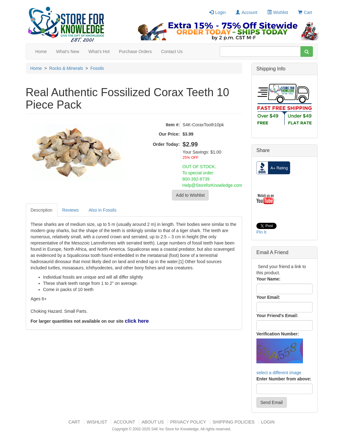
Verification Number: (277, 333)
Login (217, 12)
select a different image (278, 372)
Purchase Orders (135, 51)
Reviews (70, 210)
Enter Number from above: (283, 378)
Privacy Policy (188, 421)
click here (137, 321)
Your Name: (268, 278)
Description (41, 210)
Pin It (261, 232)
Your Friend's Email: (277, 315)
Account (246, 12)
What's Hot (99, 51)
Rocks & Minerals (66, 68)
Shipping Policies (234, 421)
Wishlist (277, 12)
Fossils (97, 68)
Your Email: (268, 297)
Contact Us (172, 51)
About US (153, 421)
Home (41, 51)
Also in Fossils (102, 210)
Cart (305, 12)
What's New (67, 51)
